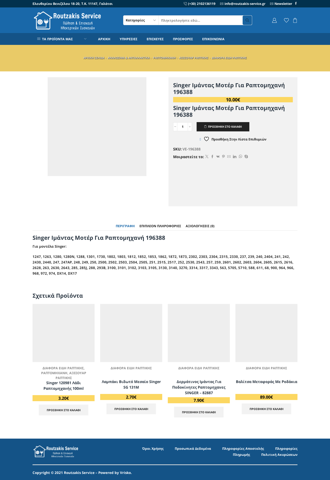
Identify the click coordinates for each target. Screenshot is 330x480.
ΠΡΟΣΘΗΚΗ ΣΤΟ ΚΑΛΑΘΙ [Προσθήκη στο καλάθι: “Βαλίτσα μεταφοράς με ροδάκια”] (267, 409)
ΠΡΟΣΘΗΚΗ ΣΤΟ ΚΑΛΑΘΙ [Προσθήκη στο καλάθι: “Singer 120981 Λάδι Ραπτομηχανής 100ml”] (64, 410)
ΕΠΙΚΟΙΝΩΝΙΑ (213, 39)
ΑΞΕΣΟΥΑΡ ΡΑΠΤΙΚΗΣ (193, 58)
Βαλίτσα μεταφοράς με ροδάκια (266, 381)
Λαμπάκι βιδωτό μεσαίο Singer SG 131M (131, 384)
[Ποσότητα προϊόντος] (182, 126)
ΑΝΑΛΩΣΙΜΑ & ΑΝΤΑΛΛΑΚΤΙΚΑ (129, 58)
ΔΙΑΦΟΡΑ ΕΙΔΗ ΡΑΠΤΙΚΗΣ (229, 58)
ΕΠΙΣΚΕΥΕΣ (155, 39)
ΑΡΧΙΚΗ (104, 39)
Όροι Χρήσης (153, 448)
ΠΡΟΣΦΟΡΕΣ (183, 39)
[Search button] (247, 20)
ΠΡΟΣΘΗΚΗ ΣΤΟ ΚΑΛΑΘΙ (225, 126)
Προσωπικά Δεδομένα (193, 448)
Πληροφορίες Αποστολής (243, 448)
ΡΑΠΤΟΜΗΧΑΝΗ (164, 58)
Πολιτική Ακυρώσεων (279, 454)
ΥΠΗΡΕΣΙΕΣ (128, 39)
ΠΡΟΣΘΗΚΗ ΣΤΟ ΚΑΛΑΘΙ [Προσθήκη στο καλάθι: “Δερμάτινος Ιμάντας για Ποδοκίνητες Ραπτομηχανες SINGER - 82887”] (199, 412)
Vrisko (125, 472)
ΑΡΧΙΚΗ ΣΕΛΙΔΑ (93, 58)
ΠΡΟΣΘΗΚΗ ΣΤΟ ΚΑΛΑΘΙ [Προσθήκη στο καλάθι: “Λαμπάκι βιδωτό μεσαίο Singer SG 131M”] (131, 409)
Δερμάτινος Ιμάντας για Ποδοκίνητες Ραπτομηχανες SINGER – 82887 (198, 387)
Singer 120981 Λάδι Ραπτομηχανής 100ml (63, 385)
